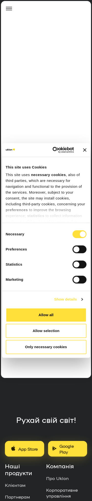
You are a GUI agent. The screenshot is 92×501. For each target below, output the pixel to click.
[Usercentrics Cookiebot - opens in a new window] (55, 150)
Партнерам (17, 496)
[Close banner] (84, 150)
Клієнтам (15, 485)
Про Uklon (57, 478)
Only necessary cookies (46, 347)
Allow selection (46, 331)
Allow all (46, 315)
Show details (65, 299)
